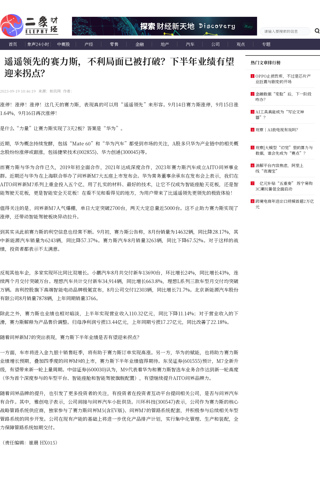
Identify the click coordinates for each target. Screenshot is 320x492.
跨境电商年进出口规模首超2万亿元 (284, 203)
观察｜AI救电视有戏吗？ (277, 129)
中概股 (63, 44)
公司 (215, 44)
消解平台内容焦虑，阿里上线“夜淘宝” (279, 168)
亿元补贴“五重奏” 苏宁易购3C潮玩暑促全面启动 (284, 186)
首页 (13, 44)
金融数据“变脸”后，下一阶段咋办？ (283, 96)
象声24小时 (38, 44)
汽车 (190, 44)
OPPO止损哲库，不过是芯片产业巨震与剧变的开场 (283, 78)
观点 (241, 44)
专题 (266, 44)
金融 (139, 44)
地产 (165, 44)
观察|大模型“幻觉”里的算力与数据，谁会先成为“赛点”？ (284, 150)
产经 (89, 44)
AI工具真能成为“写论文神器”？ (279, 114)
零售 (114, 44)
